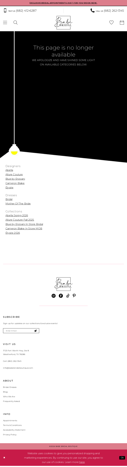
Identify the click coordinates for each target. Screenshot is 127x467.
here (82, 463)
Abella (9, 170)
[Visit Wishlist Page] (111, 23)
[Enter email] (24, 331)
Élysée (9, 187)
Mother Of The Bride (18, 203)
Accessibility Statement (14, 431)
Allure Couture (14, 174)
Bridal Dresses (9, 388)
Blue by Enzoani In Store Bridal (24, 224)
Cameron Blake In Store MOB (23, 228)
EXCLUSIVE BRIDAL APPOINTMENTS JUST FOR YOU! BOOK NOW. (64, 3)
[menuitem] (15, 23)
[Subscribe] (41, 331)
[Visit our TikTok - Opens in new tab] (67, 296)
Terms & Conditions (12, 426)
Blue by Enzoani (15, 178)
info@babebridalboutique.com (18, 369)
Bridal (8, 199)
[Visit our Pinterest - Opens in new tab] (74, 296)
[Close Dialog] (4, 459)
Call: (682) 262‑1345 (12, 362)
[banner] (63, 23)
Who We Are (9, 397)
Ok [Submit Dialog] (121, 458)
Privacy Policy (9, 435)
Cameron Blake (14, 183)
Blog (5, 393)
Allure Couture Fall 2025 (19, 220)
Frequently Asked (11, 402)
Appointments (10, 421)
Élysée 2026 (12, 233)
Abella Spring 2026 (16, 215)
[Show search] (15, 23)
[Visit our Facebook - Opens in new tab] (61, 296)
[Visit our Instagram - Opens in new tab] (54, 296)
